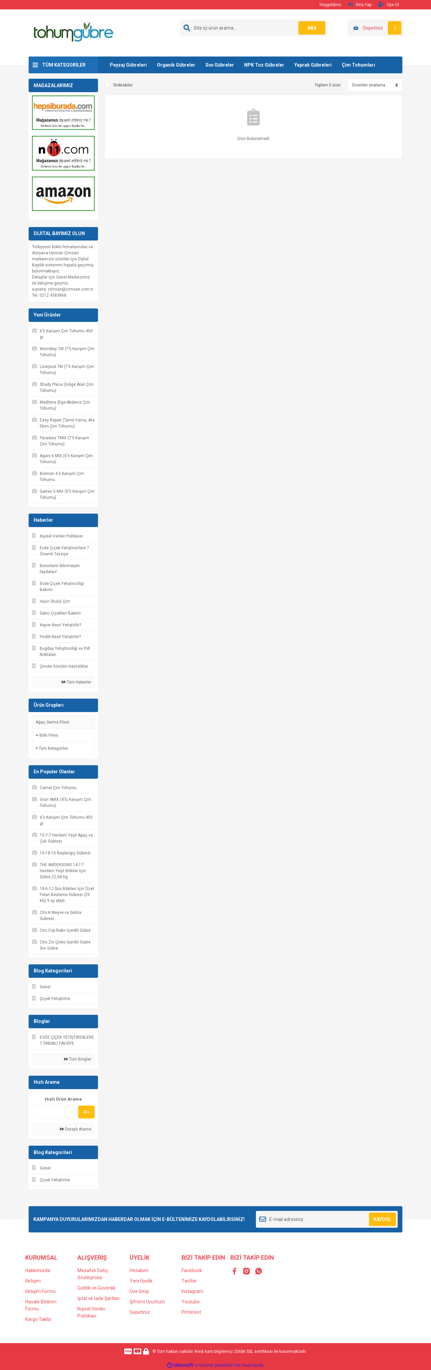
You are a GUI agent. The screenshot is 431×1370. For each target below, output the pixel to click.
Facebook (191, 1270)
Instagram (192, 1291)
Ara (86, 1112)
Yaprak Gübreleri (313, 65)
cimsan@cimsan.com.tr (70, 289)
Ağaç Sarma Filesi (52, 722)
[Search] (253, 28)
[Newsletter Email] (327, 1219)
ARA (312, 28)
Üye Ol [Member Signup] (388, 4)
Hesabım (139, 1270)
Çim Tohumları (358, 65)
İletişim (33, 1281)
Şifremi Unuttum (147, 1301)
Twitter (189, 1281)
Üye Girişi (139, 1291)
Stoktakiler (123, 85)
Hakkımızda (37, 1270)
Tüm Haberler (76, 682)
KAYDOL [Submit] (382, 1219)
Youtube (190, 1301)
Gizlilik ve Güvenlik (96, 1288)
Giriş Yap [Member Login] (359, 4)
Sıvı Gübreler (219, 65)
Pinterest (191, 1312)
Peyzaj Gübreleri (128, 65)
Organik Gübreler (176, 65)
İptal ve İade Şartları (98, 1298)
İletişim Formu (40, 1291)
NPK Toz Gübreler (264, 65)
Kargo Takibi (38, 1319)
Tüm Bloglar (77, 1059)
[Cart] (375, 28)
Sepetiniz (140, 1312)
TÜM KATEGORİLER (64, 65)
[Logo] (73, 32)
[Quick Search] (53, 1112)
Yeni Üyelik (141, 1281)
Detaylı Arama (75, 1129)
